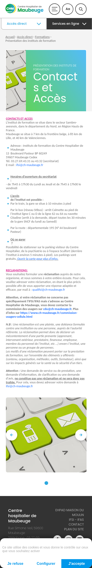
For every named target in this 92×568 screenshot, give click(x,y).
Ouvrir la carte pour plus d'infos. (37, 259)
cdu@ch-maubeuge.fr (57, 309)
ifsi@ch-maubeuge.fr (29, 165)
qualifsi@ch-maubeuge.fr (48, 290)
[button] (46, 483)
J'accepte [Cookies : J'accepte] (76, 564)
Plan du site (74, 529)
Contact (76, 524)
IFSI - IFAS (76, 519)
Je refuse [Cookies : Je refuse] (15, 564)
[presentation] (11, 435)
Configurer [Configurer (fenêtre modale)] (46, 564)
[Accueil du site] (24, 12)
